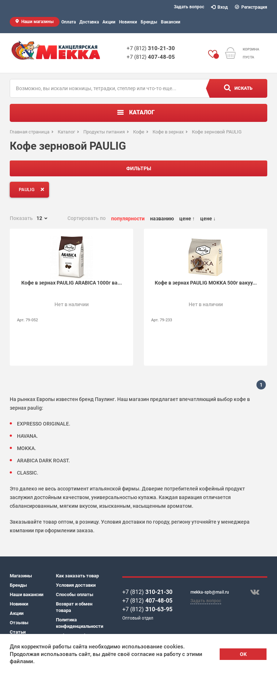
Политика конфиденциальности (79, 623)
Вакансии (170, 22)
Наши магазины (37, 21)
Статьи (18, 632)
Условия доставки (76, 585)
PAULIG (33, 189)
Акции (108, 22)
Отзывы (19, 622)
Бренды (149, 22)
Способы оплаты (74, 594)
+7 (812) (151, 48)
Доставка (89, 22)
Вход (219, 7)
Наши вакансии (26, 594)
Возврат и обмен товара (74, 607)
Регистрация (251, 7)
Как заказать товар (77, 575)
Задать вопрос (189, 6)
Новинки (128, 22)
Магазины (21, 575)
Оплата (68, 22)
